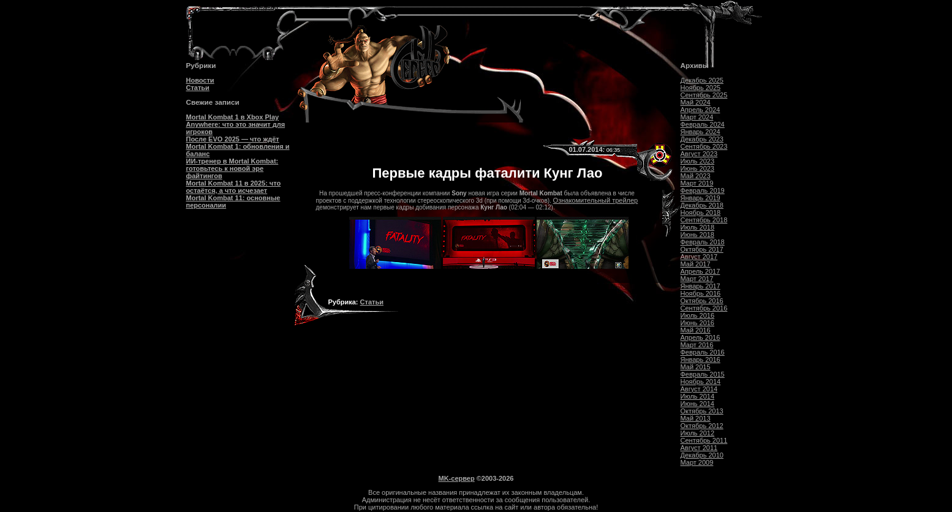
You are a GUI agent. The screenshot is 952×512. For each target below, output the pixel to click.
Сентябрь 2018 (704, 220)
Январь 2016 (700, 359)
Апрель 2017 (700, 271)
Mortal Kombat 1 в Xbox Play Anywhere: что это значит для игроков (235, 124)
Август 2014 (699, 389)
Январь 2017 (700, 286)
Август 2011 (699, 447)
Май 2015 (696, 367)
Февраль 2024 (703, 124)
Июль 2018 (698, 227)
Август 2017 (699, 256)
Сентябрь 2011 (704, 440)
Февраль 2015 (703, 374)
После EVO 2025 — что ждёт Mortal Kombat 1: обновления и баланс (238, 146)
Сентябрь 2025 (704, 95)
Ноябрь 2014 (701, 381)
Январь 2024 (700, 131)
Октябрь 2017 (702, 249)
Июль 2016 (698, 315)
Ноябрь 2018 (701, 212)
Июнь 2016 (698, 322)
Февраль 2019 (703, 190)
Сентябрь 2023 (704, 146)
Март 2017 (697, 278)
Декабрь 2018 (702, 205)
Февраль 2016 (703, 352)
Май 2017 (696, 264)
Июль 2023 (698, 161)
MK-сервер (457, 478)
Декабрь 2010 (702, 455)
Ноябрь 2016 (701, 293)
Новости (200, 80)
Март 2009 (697, 462)
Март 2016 (697, 344)
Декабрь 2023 (702, 139)
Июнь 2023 (698, 168)
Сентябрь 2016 (704, 308)
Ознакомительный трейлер (595, 200)
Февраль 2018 (703, 242)
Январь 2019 (700, 197)
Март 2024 (697, 117)
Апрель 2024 (700, 109)
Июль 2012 (698, 433)
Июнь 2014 (698, 403)
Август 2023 (699, 153)
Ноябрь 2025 (701, 87)
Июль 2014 (698, 396)
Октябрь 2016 (702, 300)
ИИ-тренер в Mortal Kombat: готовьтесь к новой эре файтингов (232, 168)
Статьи (198, 87)
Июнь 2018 (698, 234)
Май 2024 (696, 102)
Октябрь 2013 (702, 411)
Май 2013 (696, 418)
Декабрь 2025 (702, 80)
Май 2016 (696, 330)
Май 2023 (696, 175)
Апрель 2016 (700, 337)
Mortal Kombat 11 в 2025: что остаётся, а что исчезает (233, 186)
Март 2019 (697, 183)
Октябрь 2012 (702, 425)
